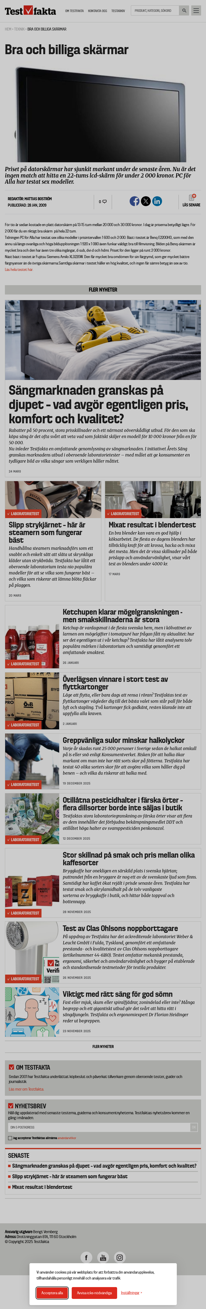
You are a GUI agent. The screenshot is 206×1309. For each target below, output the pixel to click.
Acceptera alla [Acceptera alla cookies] (52, 1293)
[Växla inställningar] (131, 1293)
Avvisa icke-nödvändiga (94, 1293)
